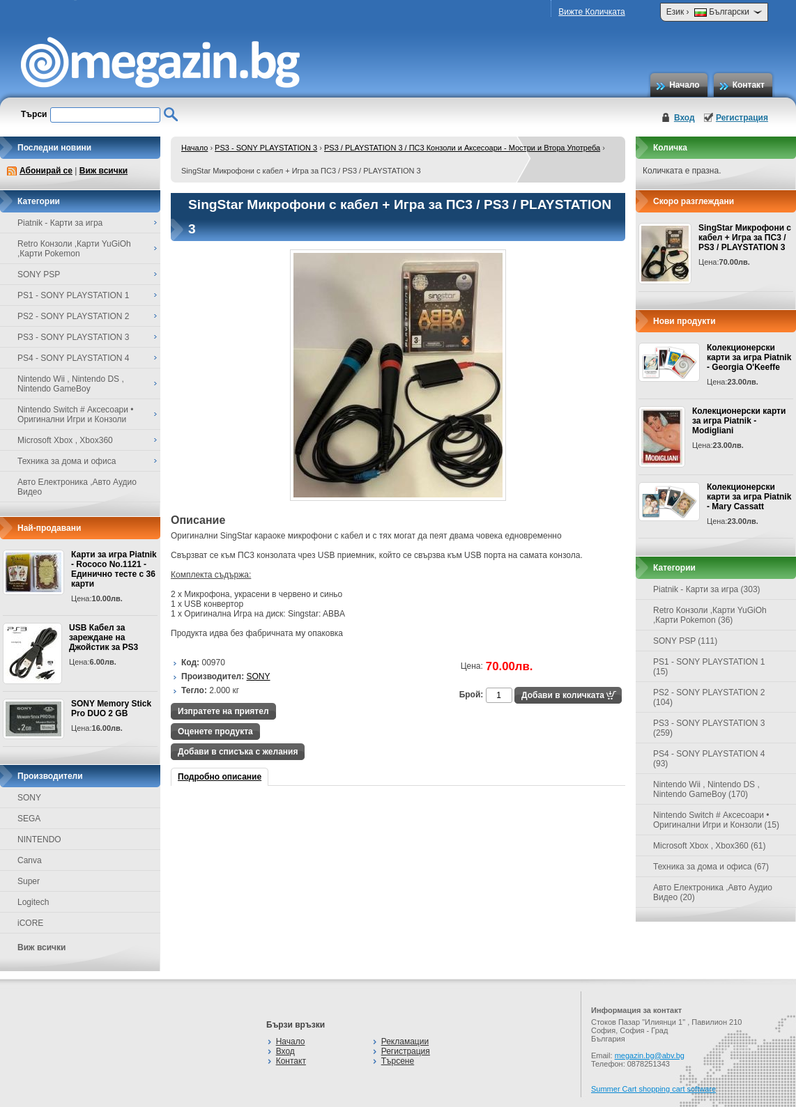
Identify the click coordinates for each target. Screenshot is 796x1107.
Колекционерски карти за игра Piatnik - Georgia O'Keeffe (749, 357)
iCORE (30, 923)
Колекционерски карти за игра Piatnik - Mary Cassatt (749, 496)
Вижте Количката (591, 12)
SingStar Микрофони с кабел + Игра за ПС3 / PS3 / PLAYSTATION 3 (744, 237)
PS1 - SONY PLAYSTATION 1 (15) (709, 666)
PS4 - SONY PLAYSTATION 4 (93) (709, 758)
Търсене (397, 1061)
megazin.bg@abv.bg (649, 1055)
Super (28, 881)
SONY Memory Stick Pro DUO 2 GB (111, 708)
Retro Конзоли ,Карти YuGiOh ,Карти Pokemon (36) (710, 615)
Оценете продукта (215, 731)
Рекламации (405, 1041)
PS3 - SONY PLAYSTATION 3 (266, 148)
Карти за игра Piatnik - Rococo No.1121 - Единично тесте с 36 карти (114, 569)
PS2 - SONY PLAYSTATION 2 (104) (709, 697)
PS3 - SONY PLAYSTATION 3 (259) (709, 728)
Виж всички (103, 171)
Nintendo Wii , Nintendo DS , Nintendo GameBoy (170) (706, 789)
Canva (29, 860)
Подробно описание (219, 777)
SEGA (28, 818)
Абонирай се (46, 171)
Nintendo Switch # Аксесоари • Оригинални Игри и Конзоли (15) (716, 820)
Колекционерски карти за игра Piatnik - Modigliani (739, 420)
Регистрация (742, 118)
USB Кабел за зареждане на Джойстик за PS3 (103, 637)
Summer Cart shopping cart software (653, 1089)
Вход (684, 118)
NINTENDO (39, 839)
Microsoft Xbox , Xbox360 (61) (709, 846)
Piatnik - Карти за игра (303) (706, 589)
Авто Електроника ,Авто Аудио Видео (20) (712, 892)
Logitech (33, 902)
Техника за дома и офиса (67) (711, 867)
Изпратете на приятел (223, 711)
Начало (684, 85)
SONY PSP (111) (685, 641)
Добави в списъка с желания (238, 752)
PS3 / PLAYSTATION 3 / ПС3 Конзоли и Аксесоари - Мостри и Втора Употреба (462, 148)
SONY (29, 798)
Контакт (749, 85)
